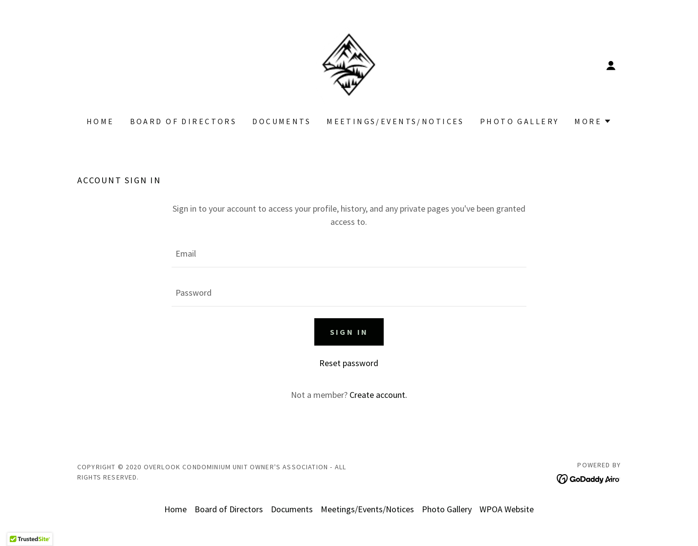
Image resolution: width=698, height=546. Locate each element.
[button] (611, 65)
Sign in (349, 332)
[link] (349, 64)
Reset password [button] (348, 363)
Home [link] (100, 121)
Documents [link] (281, 121)
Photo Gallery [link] (519, 121)
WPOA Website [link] (507, 509)
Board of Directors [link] (183, 121)
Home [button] (175, 509)
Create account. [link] (378, 394)
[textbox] (349, 253)
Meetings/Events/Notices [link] (395, 121)
